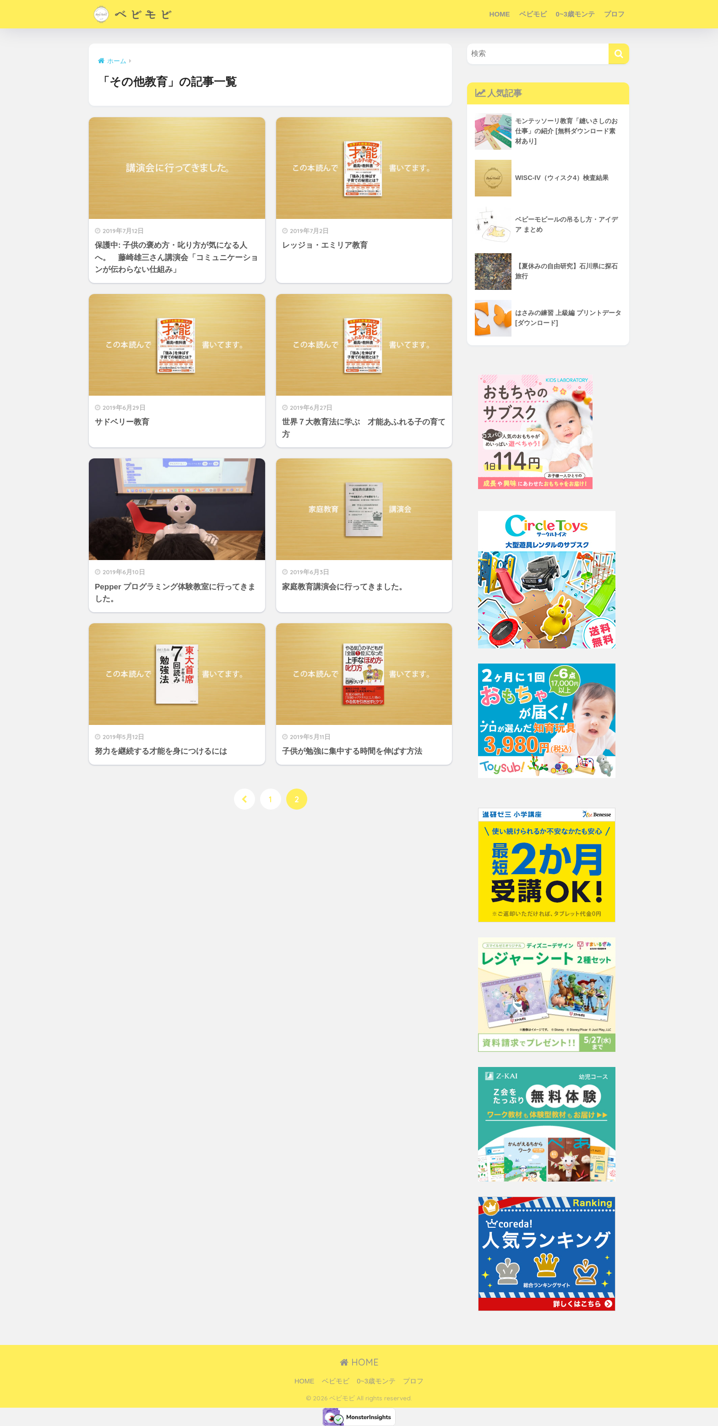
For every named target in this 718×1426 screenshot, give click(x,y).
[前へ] (244, 799)
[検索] (619, 54)
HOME (500, 14)
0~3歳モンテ (575, 14)
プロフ (614, 14)
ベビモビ (533, 14)
